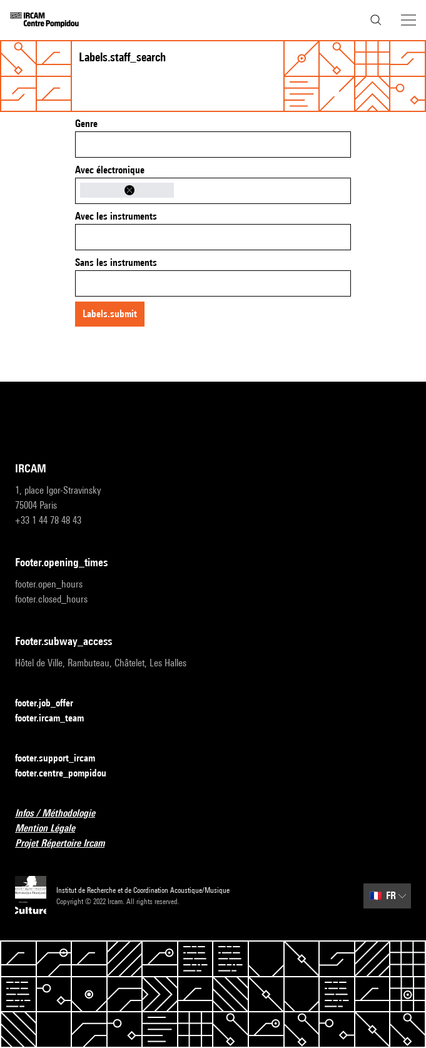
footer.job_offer (51, 703)
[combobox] (213, 144)
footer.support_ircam (62, 758)
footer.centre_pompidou (68, 773)
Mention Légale (52, 828)
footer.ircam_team (57, 718)
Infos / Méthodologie (62, 813)
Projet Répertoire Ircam (67, 843)
